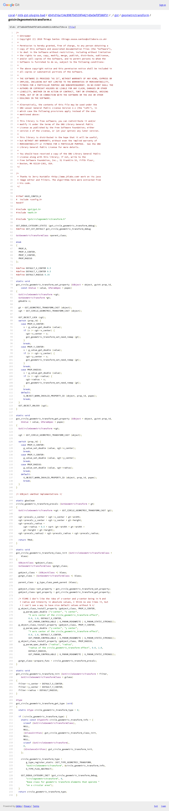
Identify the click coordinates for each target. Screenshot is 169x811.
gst (116, 15)
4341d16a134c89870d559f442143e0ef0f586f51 (78, 15)
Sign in (162, 4)
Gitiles (19, 806)
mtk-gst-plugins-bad (31, 15)
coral (11, 15)
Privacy (27, 806)
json (163, 806)
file (72, 27)
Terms (36, 806)
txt (156, 806)
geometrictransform (135, 15)
